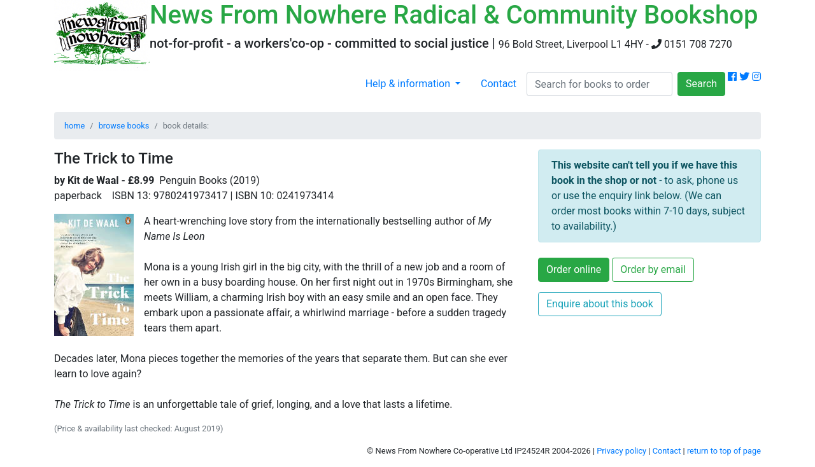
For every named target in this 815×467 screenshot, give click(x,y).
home (74, 125)
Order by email (653, 269)
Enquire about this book (599, 304)
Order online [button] (573, 269)
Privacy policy (621, 451)
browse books (124, 125)
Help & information (409, 84)
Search (701, 84)
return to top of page (724, 451)
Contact (498, 84)
